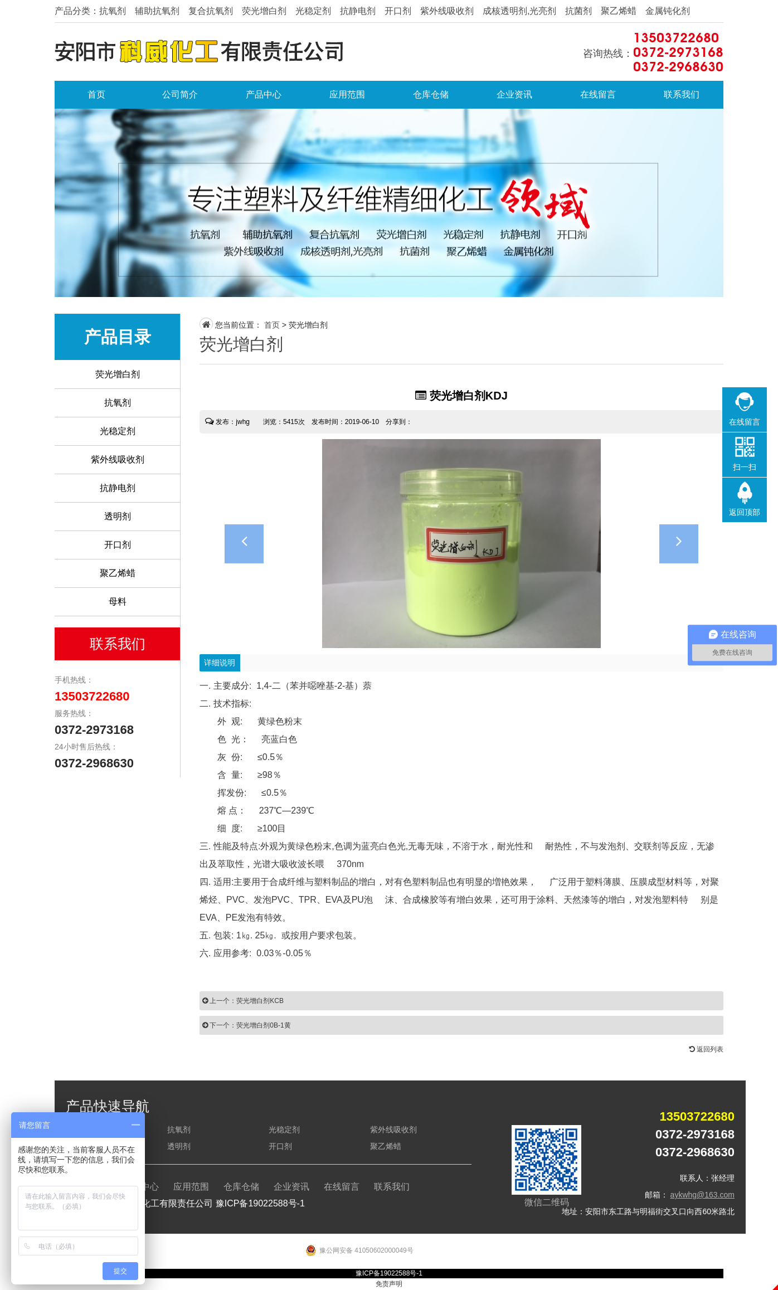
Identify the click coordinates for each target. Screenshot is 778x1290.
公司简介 (180, 94)
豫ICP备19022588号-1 (260, 1203)
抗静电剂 (117, 488)
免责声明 (389, 1284)
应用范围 (347, 94)
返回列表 (706, 1049)
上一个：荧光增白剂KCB (243, 1001)
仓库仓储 (431, 94)
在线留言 (598, 94)
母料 (118, 601)
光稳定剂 (117, 431)
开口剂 (117, 544)
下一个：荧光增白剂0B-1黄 (246, 1025)
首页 (96, 94)
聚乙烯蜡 (117, 573)
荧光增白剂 (117, 374)
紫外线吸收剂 (117, 459)
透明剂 (117, 516)
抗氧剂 (117, 402)
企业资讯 (514, 94)
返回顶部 (744, 512)
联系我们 (681, 94)
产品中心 (263, 94)
